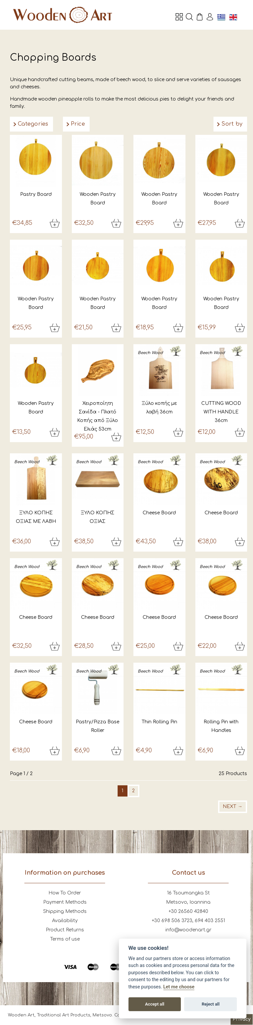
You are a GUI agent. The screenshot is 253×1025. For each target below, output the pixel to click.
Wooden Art (62, 15)
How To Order (64, 892)
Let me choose (179, 987)
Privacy (242, 1019)
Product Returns (65, 929)
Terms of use (65, 939)
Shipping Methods (65, 911)
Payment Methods (65, 902)
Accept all (154, 1004)
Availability (65, 920)
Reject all (210, 1004)
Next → (233, 806)
